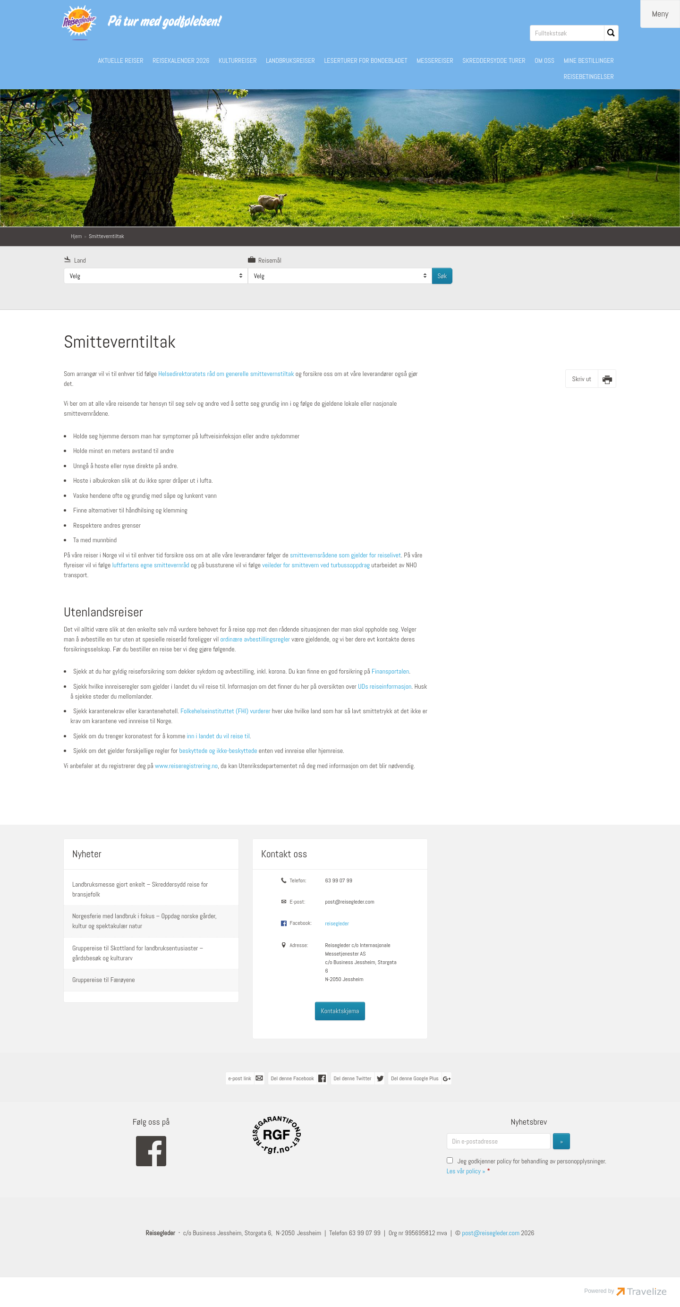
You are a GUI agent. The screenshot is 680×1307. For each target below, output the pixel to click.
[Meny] (660, 14)
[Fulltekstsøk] (567, 33)
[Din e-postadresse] (499, 1141)
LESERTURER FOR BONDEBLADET (365, 60)
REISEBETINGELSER (589, 76)
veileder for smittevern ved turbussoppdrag (316, 564)
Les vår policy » (466, 1170)
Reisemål (264, 259)
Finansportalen (390, 670)
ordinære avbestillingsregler (255, 638)
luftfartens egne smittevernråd (150, 564)
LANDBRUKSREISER (290, 60)
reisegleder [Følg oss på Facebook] (336, 923)
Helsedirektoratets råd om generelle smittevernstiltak (226, 373)
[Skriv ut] (590, 378)
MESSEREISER (434, 60)
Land (75, 259)
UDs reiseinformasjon (384, 686)
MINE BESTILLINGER (589, 60)
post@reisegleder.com (349, 901)
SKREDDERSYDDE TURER (493, 60)
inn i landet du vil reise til (218, 735)
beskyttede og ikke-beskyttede (218, 750)
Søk (442, 275)
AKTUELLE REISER (120, 60)
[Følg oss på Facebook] (151, 1150)
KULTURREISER (238, 60)
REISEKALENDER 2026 (181, 60)
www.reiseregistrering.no (186, 765)
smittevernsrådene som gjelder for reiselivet (345, 554)
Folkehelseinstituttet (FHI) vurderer (225, 710)
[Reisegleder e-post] (491, 1232)
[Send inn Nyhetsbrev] (561, 1141)
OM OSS (544, 60)
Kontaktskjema (340, 1010)
